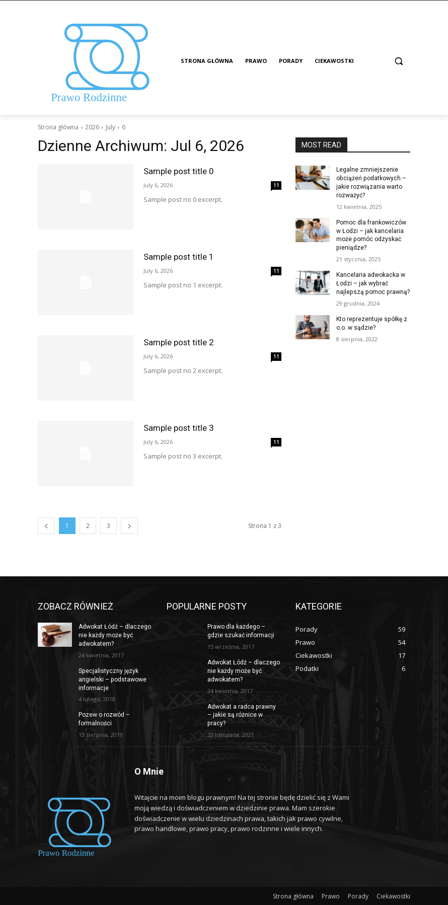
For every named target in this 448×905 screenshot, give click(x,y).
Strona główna (58, 127)
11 (276, 184)
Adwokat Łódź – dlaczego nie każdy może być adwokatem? (115, 635)
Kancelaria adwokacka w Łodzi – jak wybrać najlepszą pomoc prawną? (372, 283)
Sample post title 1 (178, 257)
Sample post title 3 (178, 428)
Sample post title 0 (178, 171)
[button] (398, 61)
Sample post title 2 (178, 342)
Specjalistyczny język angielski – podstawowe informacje (112, 679)
